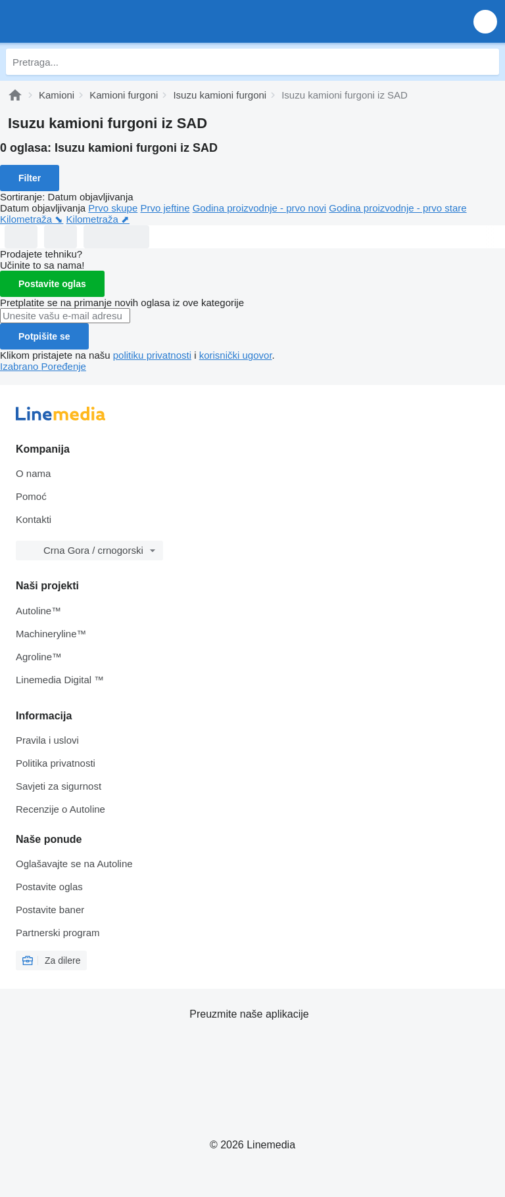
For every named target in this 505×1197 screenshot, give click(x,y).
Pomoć (31, 496)
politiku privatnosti (152, 355)
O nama (33, 473)
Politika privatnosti (55, 763)
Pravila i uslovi (47, 740)
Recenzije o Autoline (60, 809)
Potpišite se (44, 336)
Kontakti (33, 519)
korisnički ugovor (235, 355)
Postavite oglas (52, 284)
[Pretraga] (486, 62)
